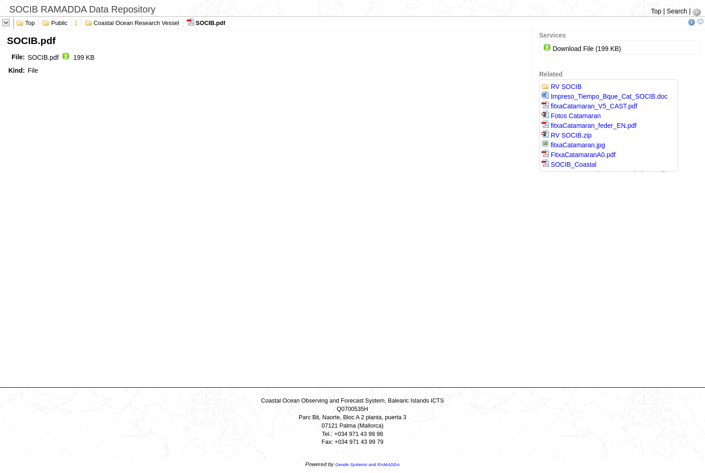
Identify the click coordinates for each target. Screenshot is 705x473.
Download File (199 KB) (582, 48)
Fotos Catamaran (571, 116)
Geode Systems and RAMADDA (367, 464)
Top (656, 11)
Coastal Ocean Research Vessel (132, 22)
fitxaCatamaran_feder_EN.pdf (588, 125)
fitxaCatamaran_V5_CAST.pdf (589, 106)
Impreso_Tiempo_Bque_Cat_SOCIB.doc (604, 96)
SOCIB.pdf (206, 22)
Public (55, 22)
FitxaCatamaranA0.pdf (578, 154)
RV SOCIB (561, 86)
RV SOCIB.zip (566, 135)
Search (677, 11)
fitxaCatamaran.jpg (573, 145)
